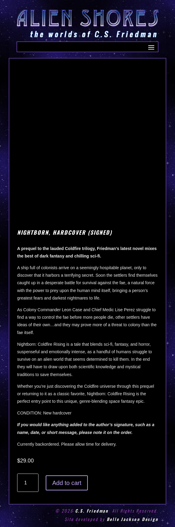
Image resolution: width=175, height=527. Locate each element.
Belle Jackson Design (132, 519)
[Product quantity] (27, 483)
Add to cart (66, 483)
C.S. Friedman (92, 510)
